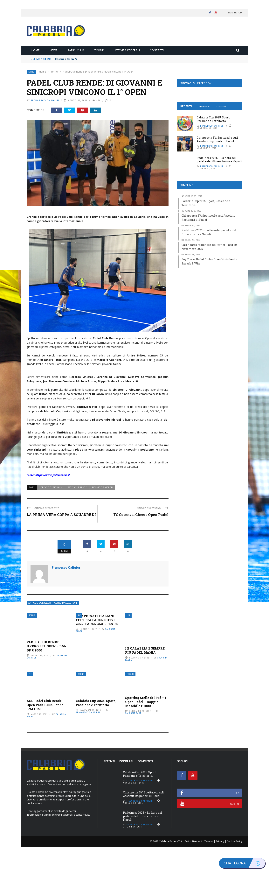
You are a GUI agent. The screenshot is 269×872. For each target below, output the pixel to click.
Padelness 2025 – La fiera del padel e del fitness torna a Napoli (219, 159)
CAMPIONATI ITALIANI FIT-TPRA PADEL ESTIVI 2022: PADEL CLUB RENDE (97, 644)
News (53, 50)
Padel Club (75, 50)
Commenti (222, 106)
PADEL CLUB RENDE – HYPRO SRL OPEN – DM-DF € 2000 (46, 671)
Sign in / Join (235, 12)
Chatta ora (244, 863)
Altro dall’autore (65, 627)
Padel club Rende (77, 512)
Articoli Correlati (39, 627)
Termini (208, 866)
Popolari (204, 106)
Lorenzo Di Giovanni (51, 512)
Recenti (186, 106)
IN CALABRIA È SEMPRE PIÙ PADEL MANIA (145, 675)
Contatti (157, 50)
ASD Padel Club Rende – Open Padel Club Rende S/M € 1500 (45, 730)
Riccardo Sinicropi (102, 512)
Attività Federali (127, 50)
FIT (79, 640)
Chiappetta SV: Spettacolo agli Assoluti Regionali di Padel (217, 139)
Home (35, 50)
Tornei (99, 50)
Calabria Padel (134, 738)
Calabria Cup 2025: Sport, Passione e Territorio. (96, 728)
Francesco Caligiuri (45, 100)
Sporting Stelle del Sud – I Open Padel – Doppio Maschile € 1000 (145, 727)
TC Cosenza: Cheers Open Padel (141, 539)
